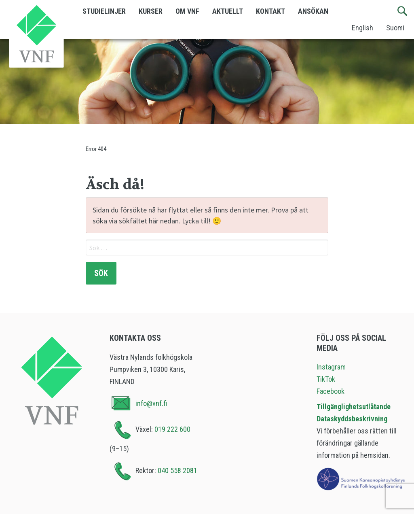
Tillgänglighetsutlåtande (354, 406)
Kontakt (270, 11)
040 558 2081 (177, 470)
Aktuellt (227, 11)
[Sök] (403, 11)
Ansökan (313, 11)
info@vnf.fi (151, 403)
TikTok (326, 379)
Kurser (151, 11)
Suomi (395, 27)
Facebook (330, 391)
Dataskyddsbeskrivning (352, 418)
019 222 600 (172, 429)
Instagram (331, 367)
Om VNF (187, 11)
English (362, 27)
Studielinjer (104, 11)
